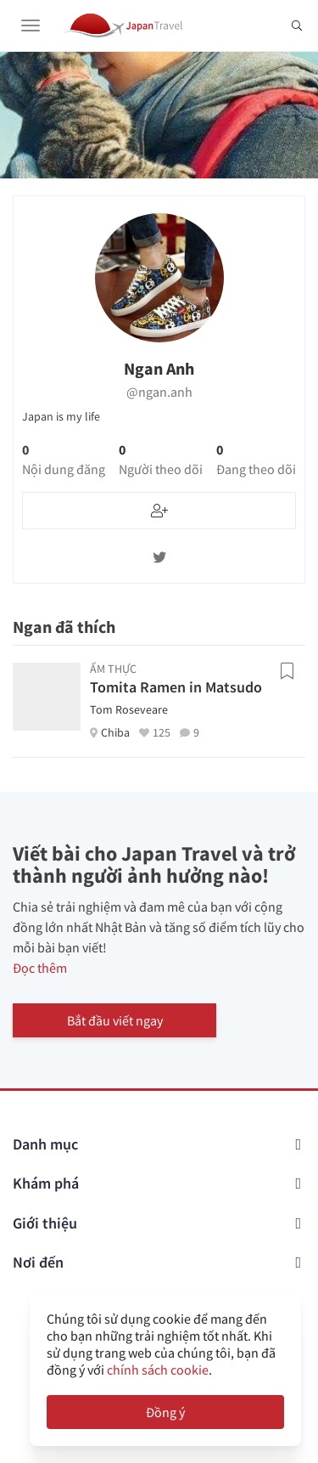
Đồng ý (165, 1412)
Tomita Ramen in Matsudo (176, 687)
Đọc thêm (40, 967)
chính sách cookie (158, 1369)
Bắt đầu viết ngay (115, 1020)
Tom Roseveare (129, 709)
